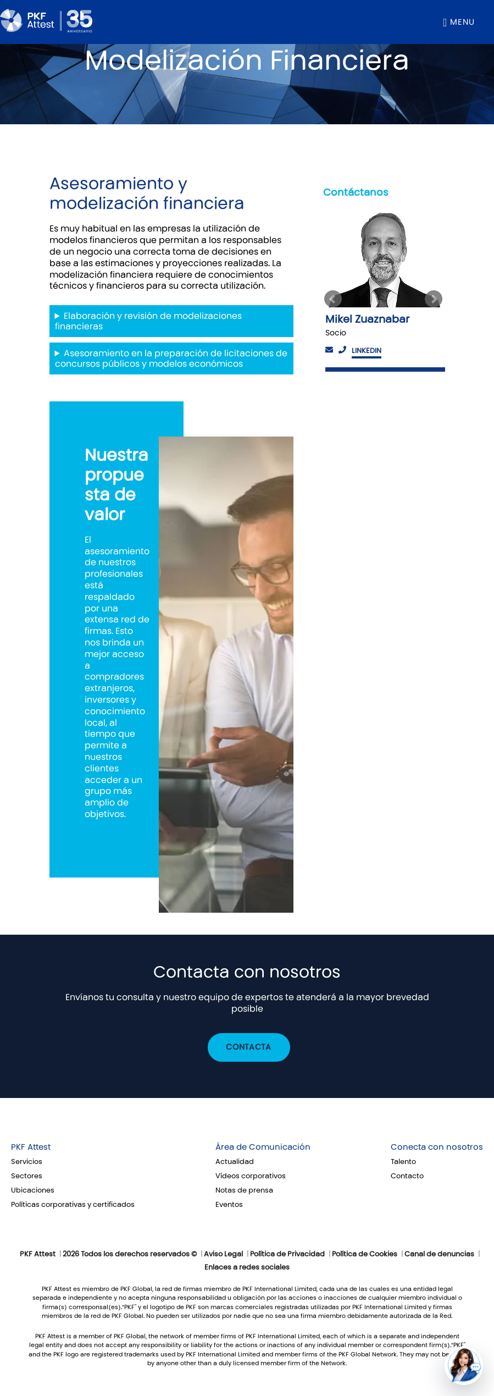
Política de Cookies (364, 1254)
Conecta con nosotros (437, 1147)
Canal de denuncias (439, 1254)
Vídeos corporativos (250, 1176)
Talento (403, 1161)
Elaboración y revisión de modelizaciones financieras (148, 321)
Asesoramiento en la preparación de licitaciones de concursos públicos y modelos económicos (171, 358)
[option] (384, 290)
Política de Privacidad (287, 1254)
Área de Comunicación (262, 1147)
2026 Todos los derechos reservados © (130, 1254)
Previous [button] (333, 299)
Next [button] (435, 299)
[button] (464, 1366)
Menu (462, 22)
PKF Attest (31, 1147)
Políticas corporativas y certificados (73, 1204)
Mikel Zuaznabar (367, 319)
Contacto (407, 1176)
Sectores (26, 1176)
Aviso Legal (223, 1254)
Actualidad (234, 1161)
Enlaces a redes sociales (247, 1267)
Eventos (229, 1204)
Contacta (248, 1047)
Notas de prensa (244, 1190)
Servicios (26, 1161)
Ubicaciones (32, 1190)
